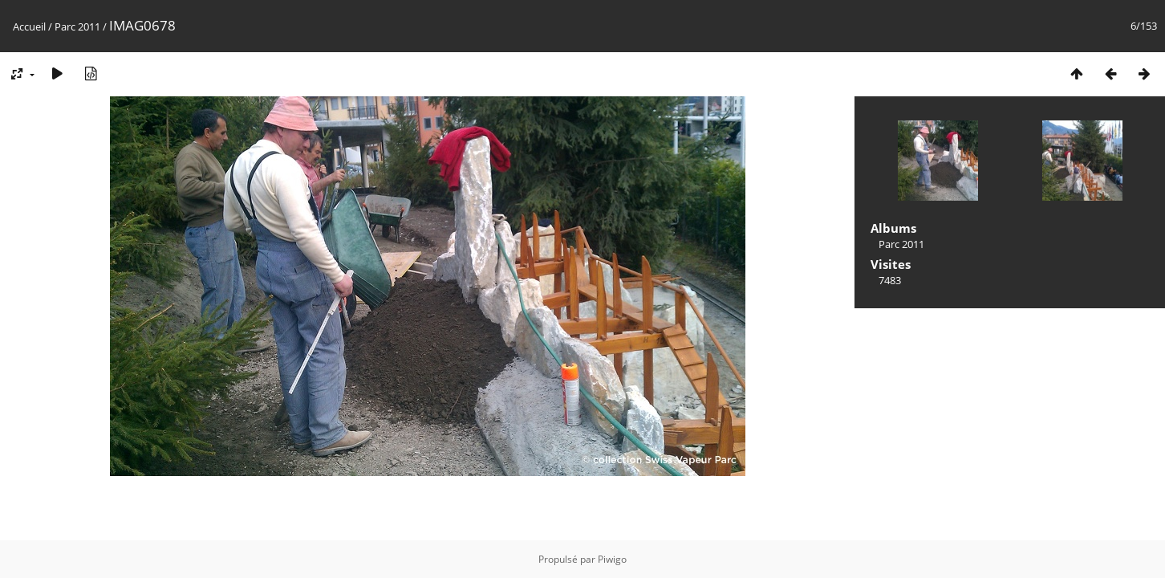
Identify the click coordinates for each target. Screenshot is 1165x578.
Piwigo (612, 559)
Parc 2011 (77, 26)
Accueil (29, 26)
